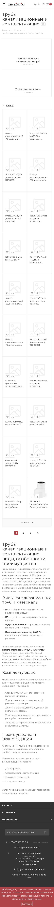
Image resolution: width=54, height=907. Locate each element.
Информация (10, 819)
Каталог (7, 805)
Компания (8, 812)
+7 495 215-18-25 (19, 842)
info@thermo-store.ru (29, 847)
